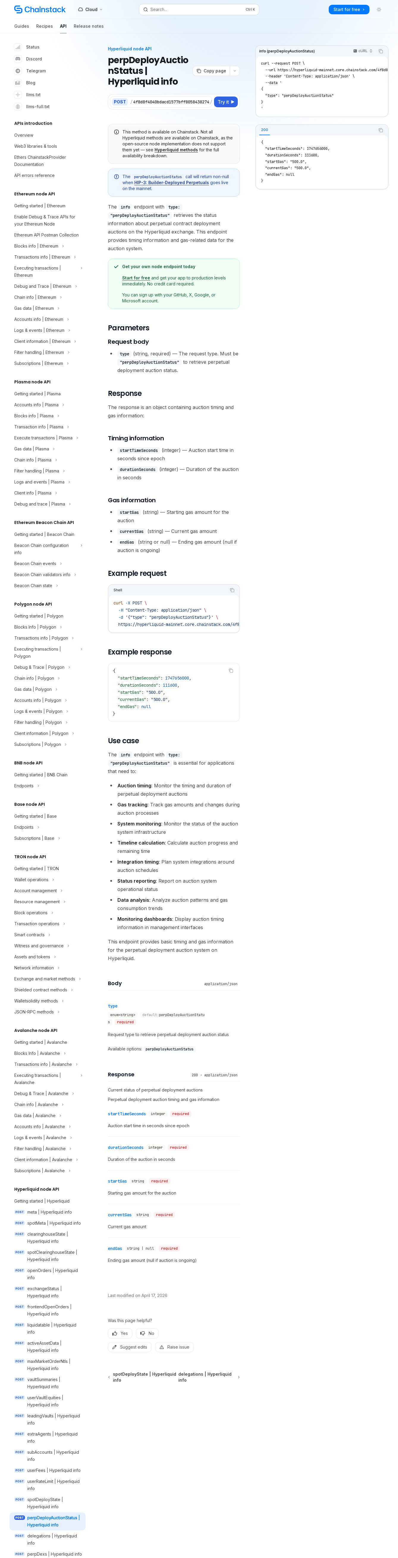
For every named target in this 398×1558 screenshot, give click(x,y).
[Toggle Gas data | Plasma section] (48, 449)
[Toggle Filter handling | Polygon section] (48, 722)
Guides (21, 28)
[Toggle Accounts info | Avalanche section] (48, 1126)
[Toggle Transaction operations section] (48, 923)
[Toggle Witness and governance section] (48, 945)
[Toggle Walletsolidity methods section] (48, 1001)
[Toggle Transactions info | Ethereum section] (48, 257)
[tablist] (315, 130)
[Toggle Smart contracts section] (48, 934)
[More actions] (235, 71)
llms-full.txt (32, 106)
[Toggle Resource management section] (48, 901)
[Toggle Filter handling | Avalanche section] (48, 1148)
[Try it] (226, 102)
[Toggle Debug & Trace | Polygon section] (48, 667)
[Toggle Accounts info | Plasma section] (48, 404)
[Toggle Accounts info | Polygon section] (48, 700)
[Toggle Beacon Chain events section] (48, 563)
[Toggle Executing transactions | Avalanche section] (48, 1079)
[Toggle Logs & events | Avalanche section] (48, 1137)
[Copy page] (211, 71)
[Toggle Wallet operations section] (48, 879)
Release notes (89, 28)
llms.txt (27, 94)
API (63, 28)
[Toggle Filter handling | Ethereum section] (48, 352)
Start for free (136, 277)
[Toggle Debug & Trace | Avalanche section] (48, 1093)
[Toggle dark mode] (379, 9)
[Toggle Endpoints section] (48, 785)
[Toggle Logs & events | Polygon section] (48, 711)
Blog (24, 82)
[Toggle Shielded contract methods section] (48, 990)
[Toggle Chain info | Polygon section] (48, 678)
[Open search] (199, 9)
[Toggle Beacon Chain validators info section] (48, 574)
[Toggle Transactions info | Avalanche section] (48, 1064)
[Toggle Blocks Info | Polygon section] (48, 627)
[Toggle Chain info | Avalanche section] (48, 1104)
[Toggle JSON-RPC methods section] (48, 1012)
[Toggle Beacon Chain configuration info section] (48, 549)
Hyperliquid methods (176, 149)
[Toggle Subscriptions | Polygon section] (48, 744)
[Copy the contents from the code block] (381, 51)
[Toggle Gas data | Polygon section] (48, 689)
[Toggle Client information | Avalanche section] (48, 1159)
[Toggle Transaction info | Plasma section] (48, 427)
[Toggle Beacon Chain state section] (48, 585)
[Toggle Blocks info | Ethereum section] (48, 246)
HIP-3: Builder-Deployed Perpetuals (171, 182)
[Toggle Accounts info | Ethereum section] (48, 319)
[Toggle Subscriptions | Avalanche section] (48, 1170)
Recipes (44, 28)
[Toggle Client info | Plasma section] (48, 493)
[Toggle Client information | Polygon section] (48, 733)
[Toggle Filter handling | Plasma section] (48, 471)
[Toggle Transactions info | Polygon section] (48, 638)
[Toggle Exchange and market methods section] (48, 979)
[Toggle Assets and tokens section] (48, 956)
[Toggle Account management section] (48, 890)
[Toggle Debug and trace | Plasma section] (48, 504)
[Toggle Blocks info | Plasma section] (48, 416)
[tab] (264, 129)
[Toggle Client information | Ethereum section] (48, 341)
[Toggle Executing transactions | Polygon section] (48, 653)
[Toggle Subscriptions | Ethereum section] (48, 363)
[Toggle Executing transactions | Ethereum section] (48, 272)
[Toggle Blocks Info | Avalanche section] (48, 1053)
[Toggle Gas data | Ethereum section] (48, 308)
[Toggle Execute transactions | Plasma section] (48, 438)
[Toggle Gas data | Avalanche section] (48, 1115)
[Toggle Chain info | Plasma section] (48, 460)
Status (27, 47)
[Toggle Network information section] (48, 968)
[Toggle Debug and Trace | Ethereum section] (48, 286)
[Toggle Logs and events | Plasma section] (48, 482)
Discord (28, 59)
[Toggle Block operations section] (48, 912)
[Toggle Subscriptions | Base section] (48, 838)
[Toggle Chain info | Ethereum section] (48, 297)
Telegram (30, 70)
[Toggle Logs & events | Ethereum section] (48, 330)
